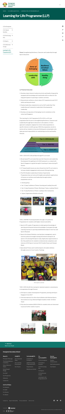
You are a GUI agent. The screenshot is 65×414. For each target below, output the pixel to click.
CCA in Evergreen (7, 26)
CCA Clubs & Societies (8, 31)
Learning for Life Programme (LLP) (7, 51)
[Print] (62, 26)
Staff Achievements (55, 364)
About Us (5, 356)
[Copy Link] (62, 29)
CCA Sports (8, 41)
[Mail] (62, 32)
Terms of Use (31, 400)
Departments (30, 366)
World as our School (31, 369)
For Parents (6, 392)
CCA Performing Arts (8, 37)
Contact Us (5, 380)
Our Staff (5, 373)
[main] (32, 178)
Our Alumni (53, 366)
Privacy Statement (23, 400)
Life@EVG (17, 356)
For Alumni (5, 394)
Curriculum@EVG (31, 356)
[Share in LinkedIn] (62, 39)
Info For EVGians (7, 384)
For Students (6, 387)
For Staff (5, 389)
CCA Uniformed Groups (8, 46)
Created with (10, 408)
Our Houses (18, 366)
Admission (5, 378)
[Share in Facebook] (62, 35)
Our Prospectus (7, 375)
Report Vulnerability (13, 400)
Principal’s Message (8, 358)
